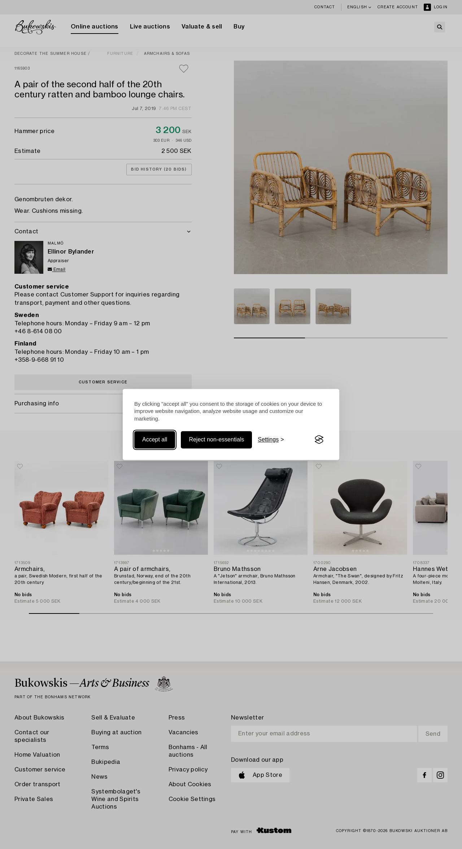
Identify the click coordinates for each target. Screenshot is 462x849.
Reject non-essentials (216, 439)
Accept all (154, 439)
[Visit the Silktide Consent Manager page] (319, 439)
